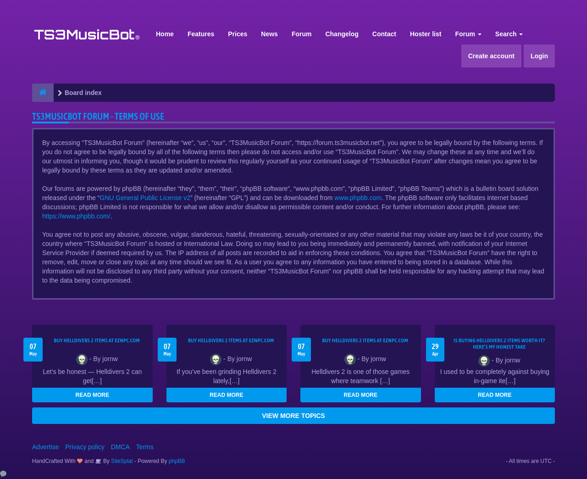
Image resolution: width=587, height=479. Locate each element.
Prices (237, 34)
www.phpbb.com (358, 197)
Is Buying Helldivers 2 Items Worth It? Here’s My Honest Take (499, 343)
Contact (384, 34)
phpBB (177, 461)
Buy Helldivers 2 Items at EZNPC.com (97, 340)
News (269, 34)
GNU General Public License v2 (145, 197)
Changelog (341, 34)
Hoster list (425, 34)
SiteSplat (121, 461)
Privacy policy (85, 447)
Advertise (45, 447)
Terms (145, 447)
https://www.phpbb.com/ (76, 216)
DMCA (120, 447)
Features (201, 34)
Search (509, 34)
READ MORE (92, 395)
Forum (302, 34)
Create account (491, 56)
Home (165, 34)
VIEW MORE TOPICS (293, 415)
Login (539, 56)
